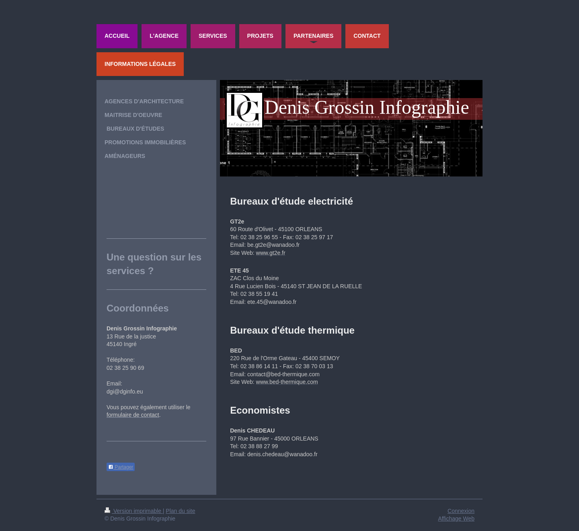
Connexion (461, 511)
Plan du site (180, 511)
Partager (120, 467)
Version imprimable (134, 511)
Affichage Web (456, 518)
